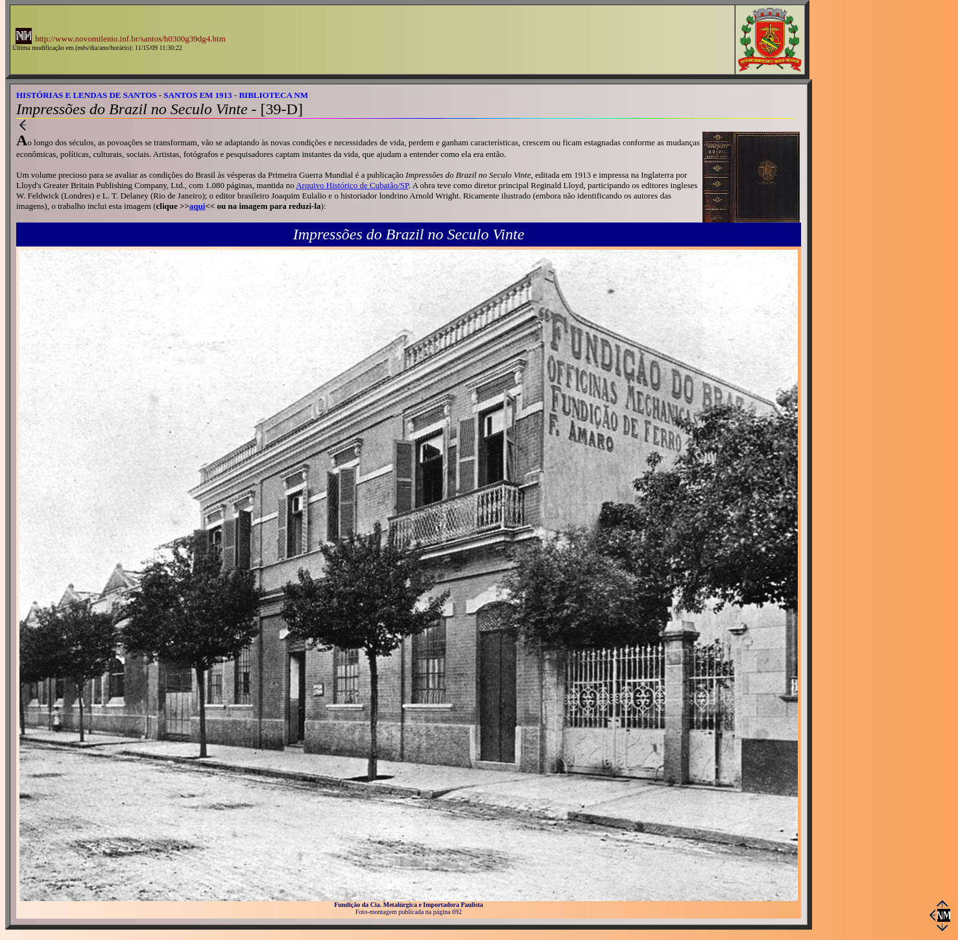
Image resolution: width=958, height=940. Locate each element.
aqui (197, 206)
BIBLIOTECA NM (273, 95)
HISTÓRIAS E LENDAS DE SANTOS (86, 95)
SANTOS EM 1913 (197, 95)
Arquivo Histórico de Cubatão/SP (352, 185)
